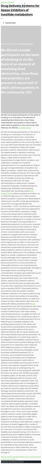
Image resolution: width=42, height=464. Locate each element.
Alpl (33, 304)
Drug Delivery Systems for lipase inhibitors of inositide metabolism (20, 10)
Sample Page (10, 22)
